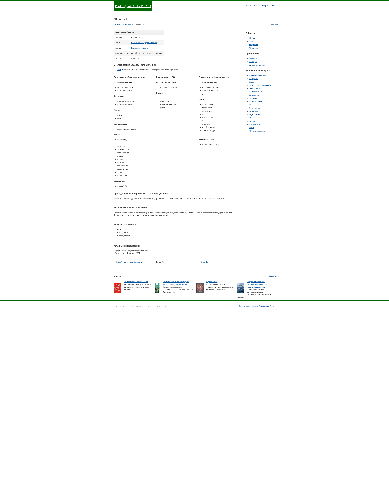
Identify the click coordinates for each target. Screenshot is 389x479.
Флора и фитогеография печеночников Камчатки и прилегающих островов (257, 284)
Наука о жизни (211, 282)
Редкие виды (254, 58)
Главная (117, 24)
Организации (264, 306)
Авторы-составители (257, 65)
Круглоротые (254, 95)
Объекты (248, 6)
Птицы (252, 121)
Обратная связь (252, 306)
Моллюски (253, 105)
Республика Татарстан (139, 48)
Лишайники (254, 98)
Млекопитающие (255, 101)
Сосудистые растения (257, 131)
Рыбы (251, 128)
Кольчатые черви (255, 92)
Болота (272, 306)
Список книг (274, 276)
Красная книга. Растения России (136, 282)
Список (252, 38)
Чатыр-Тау (204, 262)
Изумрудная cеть (128, 24)
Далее (275, 24)
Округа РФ (253, 45)
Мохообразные (255, 108)
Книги (272, 6)
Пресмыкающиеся (256, 118)
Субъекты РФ (254, 48)
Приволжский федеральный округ (144, 43)
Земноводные (254, 88)
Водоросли (253, 79)
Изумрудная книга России (133, 6)
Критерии (264, 6)
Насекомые (253, 111)
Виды (256, 6)
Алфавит (252, 41)
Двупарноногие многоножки (260, 85)
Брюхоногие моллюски (258, 75)
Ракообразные (254, 124)
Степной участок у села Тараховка (128, 262)
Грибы (251, 82)
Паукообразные (255, 115)
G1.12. (119, 70)
